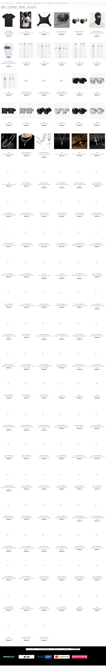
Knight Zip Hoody (97, 599)
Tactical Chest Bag (44, 24)
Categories (11, 11)
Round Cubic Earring (97, 266)
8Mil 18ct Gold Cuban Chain (8, 266)
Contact (65, 7)
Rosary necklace (62, 24)
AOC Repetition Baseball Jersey (8, 418)
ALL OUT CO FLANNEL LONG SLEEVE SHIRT (25, 357)
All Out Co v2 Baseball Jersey (25, 297)
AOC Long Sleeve (8, 448)
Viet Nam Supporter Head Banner (8, 327)
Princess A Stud (26, 54)
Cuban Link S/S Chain (96, 175)
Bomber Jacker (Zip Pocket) (96, 418)
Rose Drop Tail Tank (61, 478)
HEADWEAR (37, 7)
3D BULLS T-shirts (44, 569)
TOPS (44, 7)
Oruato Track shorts (44, 599)
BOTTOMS (50, 7)
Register (7, 7)
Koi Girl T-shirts (9, 24)
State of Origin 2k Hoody (43, 509)
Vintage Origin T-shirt (79, 539)
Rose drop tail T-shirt (26, 478)
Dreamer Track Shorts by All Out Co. (78, 357)
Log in (3, 7)
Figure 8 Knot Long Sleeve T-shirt (8, 478)
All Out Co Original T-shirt (25, 23)
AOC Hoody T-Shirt (26, 448)
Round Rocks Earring (26, 84)
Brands (19, 7)
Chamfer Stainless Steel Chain (43, 175)
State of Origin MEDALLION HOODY (8, 539)
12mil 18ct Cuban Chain (43, 236)
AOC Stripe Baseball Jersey (61, 418)
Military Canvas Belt (61, 357)
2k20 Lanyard (8, 387)
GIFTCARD (58, 7)
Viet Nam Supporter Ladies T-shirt (96, 297)
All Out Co (28, 11)
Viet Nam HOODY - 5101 (61, 297)
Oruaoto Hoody (97, 478)
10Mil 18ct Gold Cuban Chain (79, 236)
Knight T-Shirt (8, 630)
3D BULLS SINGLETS (79, 569)
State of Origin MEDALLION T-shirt (78, 509)
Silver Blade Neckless (8, 145)
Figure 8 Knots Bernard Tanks (79, 448)
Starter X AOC (79, 599)
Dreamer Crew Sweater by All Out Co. (78, 327)
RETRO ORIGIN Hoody (8, 509)
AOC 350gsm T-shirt (61, 448)
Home (3, 11)
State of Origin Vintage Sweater (43, 539)
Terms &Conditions (44, 653)
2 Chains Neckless (26, 145)
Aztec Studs (79, 24)
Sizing (54, 653)
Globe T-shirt (26, 630)
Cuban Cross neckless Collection (43, 145)
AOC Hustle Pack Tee (26, 175)
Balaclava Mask (8, 297)
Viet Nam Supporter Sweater (79, 297)
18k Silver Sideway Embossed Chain (78, 266)
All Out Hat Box (26, 327)
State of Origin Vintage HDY (8, 569)
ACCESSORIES (28, 7)
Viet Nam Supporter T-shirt (43, 297)
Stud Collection (79, 84)
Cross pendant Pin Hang (96, 206)
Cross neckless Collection (61, 145)
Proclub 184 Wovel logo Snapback (43, 266)
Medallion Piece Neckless (96, 327)
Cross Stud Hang (44, 206)
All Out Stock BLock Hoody (8, 206)
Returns (64, 653)
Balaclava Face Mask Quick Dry (97, 24)
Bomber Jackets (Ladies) (26, 599)
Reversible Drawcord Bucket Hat (43, 327)
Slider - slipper (79, 418)
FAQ (34, 653)
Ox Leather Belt (61, 387)
